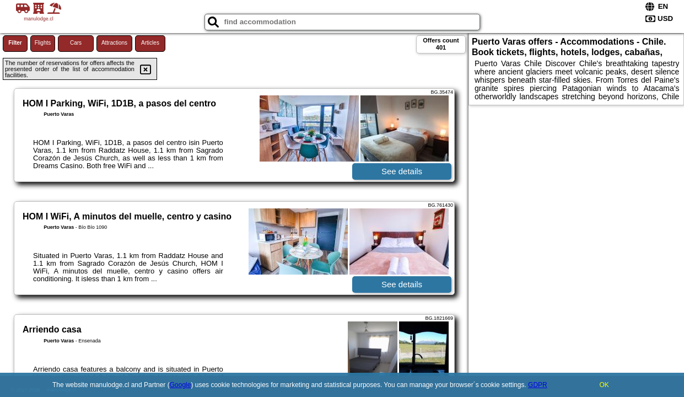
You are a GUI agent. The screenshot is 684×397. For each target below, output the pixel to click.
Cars (76, 43)
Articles (150, 43)
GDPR (537, 385)
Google (180, 385)
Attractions (114, 43)
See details (401, 171)
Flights (43, 43)
